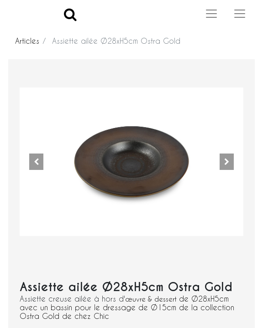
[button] (36, 162)
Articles (27, 40)
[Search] (70, 14)
